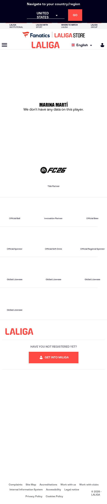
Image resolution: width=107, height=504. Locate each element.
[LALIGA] (46, 45)
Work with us (68, 484)
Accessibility (53, 489)
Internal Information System (26, 489)
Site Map (31, 484)
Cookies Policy (54, 496)
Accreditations (48, 484)
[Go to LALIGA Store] (53, 35)
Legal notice (71, 489)
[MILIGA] (101, 45)
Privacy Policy (33, 496)
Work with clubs (89, 484)
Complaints (15, 484)
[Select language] (83, 45)
